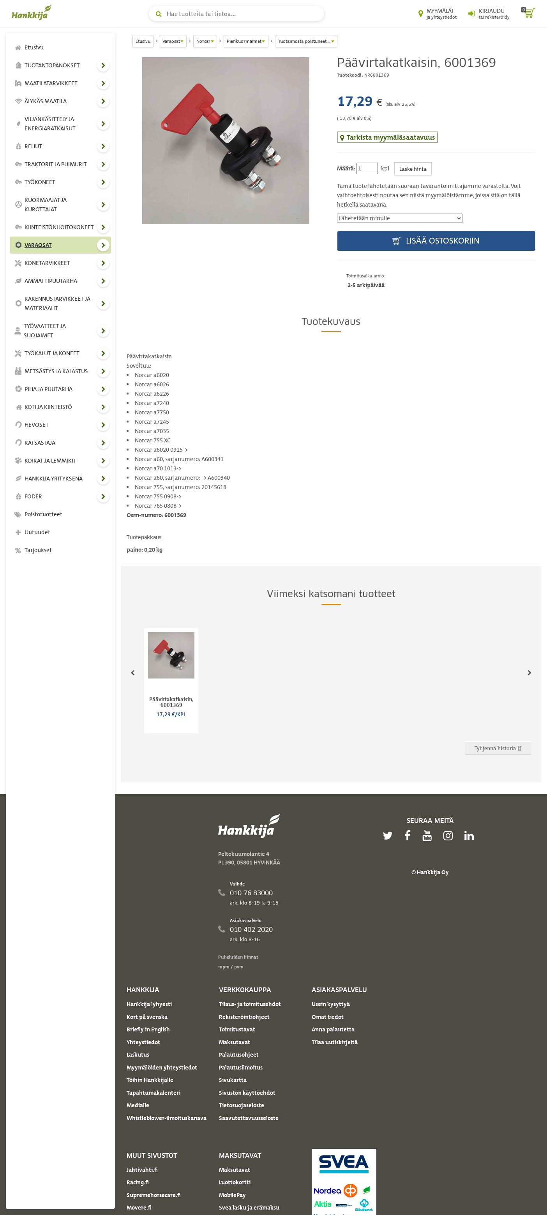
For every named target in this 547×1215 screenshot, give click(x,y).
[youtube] (429, 835)
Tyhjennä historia (498, 748)
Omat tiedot (328, 1017)
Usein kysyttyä (331, 1004)
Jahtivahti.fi (142, 1170)
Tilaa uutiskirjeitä (335, 1042)
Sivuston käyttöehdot (247, 1093)
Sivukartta (233, 1080)
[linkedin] (471, 835)
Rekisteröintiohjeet (244, 1017)
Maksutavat (234, 1042)
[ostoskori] (528, 13)
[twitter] (390, 835)
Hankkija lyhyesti (149, 1004)
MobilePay (232, 1195)
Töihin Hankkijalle (150, 1080)
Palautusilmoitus (241, 1067)
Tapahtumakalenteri (153, 1093)
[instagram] (450, 835)
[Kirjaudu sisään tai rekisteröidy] (489, 13)
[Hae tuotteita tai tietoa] (236, 13)
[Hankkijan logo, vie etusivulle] (33, 12)
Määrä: (346, 168)
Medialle (138, 1105)
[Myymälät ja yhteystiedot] (437, 13)
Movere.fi (139, 1207)
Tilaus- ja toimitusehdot (250, 1004)
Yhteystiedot (143, 1042)
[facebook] (409, 835)
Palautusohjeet (239, 1055)
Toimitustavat (237, 1029)
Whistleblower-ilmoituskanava (166, 1118)
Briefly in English (148, 1029)
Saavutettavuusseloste (249, 1118)
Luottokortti (235, 1182)
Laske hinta (413, 168)
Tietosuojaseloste (241, 1105)
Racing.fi (138, 1182)
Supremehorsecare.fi (154, 1195)
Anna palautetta (333, 1029)
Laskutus (138, 1055)
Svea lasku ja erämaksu (249, 1207)
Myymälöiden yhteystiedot (162, 1067)
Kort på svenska (147, 1017)
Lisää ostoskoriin (436, 241)
